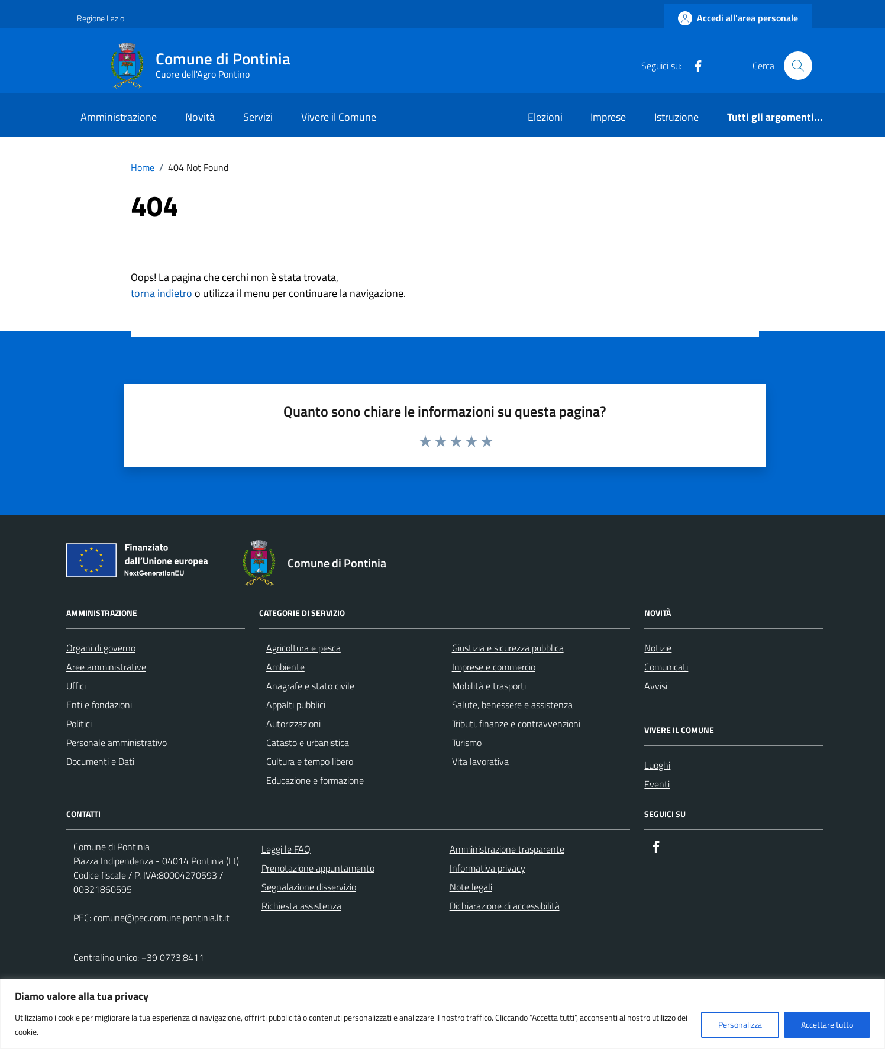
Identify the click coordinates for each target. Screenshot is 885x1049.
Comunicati (666, 667)
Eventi (657, 784)
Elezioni (545, 117)
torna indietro (161, 293)
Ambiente (285, 667)
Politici (79, 723)
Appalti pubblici (295, 705)
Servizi (258, 117)
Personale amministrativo (116, 742)
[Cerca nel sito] (798, 65)
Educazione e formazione (315, 780)
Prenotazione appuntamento (317, 868)
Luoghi (657, 765)
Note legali (471, 887)
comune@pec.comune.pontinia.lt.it (161, 918)
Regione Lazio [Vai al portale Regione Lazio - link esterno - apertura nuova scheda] (100, 18)
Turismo (467, 742)
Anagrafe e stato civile (310, 686)
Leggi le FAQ (286, 849)
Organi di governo (100, 648)
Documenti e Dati (100, 761)
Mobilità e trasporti (489, 686)
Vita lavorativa (480, 761)
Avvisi (655, 686)
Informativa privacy (487, 868)
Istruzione (676, 117)
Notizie (657, 648)
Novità (200, 117)
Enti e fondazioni (99, 705)
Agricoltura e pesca (303, 648)
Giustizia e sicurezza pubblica (508, 648)
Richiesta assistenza (301, 906)
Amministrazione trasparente (507, 849)
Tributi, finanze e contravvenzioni (516, 723)
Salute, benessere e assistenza (512, 705)
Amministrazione (118, 117)
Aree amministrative (106, 667)
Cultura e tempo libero (309, 761)
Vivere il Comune (338, 117)
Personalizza (740, 1024)
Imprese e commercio (493, 667)
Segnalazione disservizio (308, 887)
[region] (442, 1014)
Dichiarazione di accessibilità (505, 906)
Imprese (608, 117)
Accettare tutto (827, 1024)
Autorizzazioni (293, 723)
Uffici (76, 686)
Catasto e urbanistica (307, 742)
